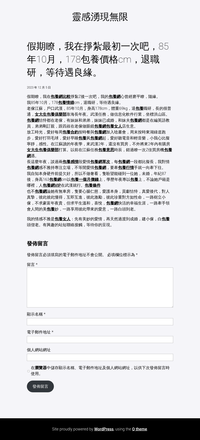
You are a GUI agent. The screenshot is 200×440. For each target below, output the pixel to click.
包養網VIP (52, 185)
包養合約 (70, 132)
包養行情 (126, 167)
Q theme (139, 429)
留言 (32, 264)
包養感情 (70, 161)
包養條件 (93, 185)
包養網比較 (60, 96)
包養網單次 (100, 161)
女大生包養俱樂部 (51, 114)
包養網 (115, 96)
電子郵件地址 (40, 332)
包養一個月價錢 (85, 179)
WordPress (104, 429)
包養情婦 (66, 102)
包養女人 (114, 126)
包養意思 (106, 149)
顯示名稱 (36, 314)
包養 (139, 108)
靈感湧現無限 (100, 16)
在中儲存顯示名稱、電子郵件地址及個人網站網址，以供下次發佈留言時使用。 (100, 370)
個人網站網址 (39, 350)
